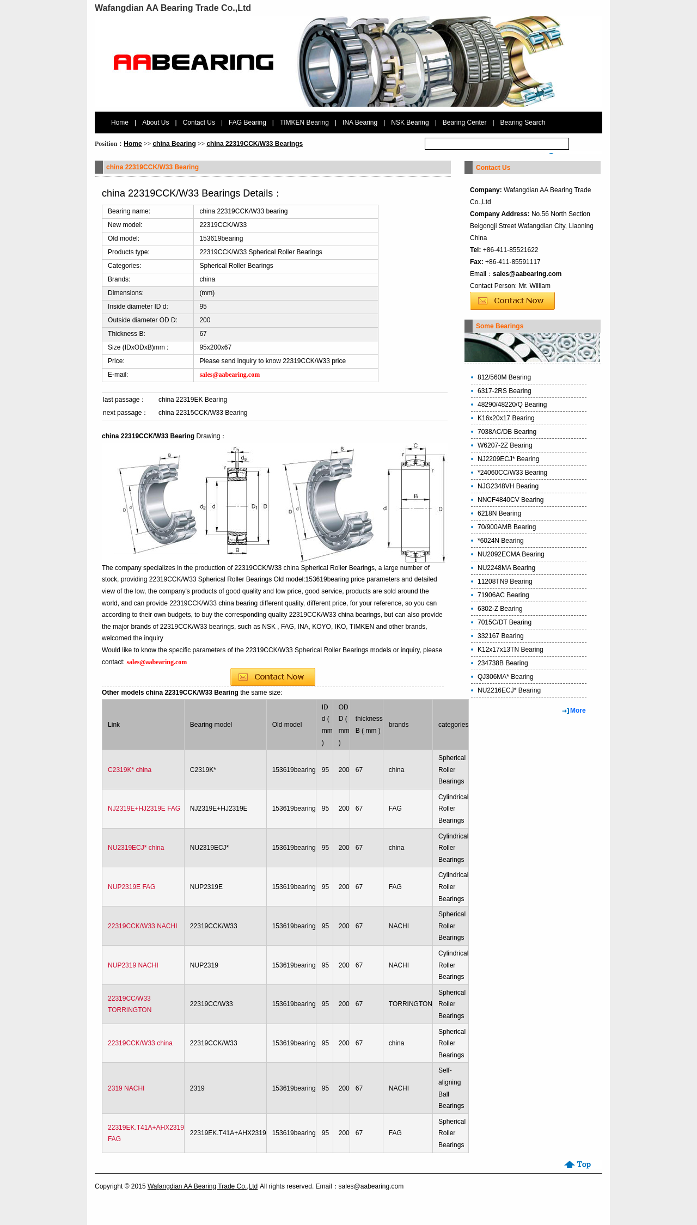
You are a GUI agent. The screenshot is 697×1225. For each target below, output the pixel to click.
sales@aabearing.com (527, 274)
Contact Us (199, 122)
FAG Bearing (247, 122)
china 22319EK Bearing (192, 399)
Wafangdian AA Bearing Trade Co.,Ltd (203, 1186)
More (578, 710)
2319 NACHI (126, 1088)
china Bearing (173, 144)
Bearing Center (465, 122)
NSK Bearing (410, 122)
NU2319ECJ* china (136, 848)
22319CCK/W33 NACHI (142, 926)
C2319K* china (129, 770)
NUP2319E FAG (131, 887)
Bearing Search (523, 122)
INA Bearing (360, 122)
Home (120, 122)
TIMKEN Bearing (304, 122)
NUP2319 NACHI (133, 965)
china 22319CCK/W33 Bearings (254, 144)
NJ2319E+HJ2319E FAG (144, 808)
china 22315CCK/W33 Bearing (202, 412)
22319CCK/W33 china (140, 1043)
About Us (155, 122)
